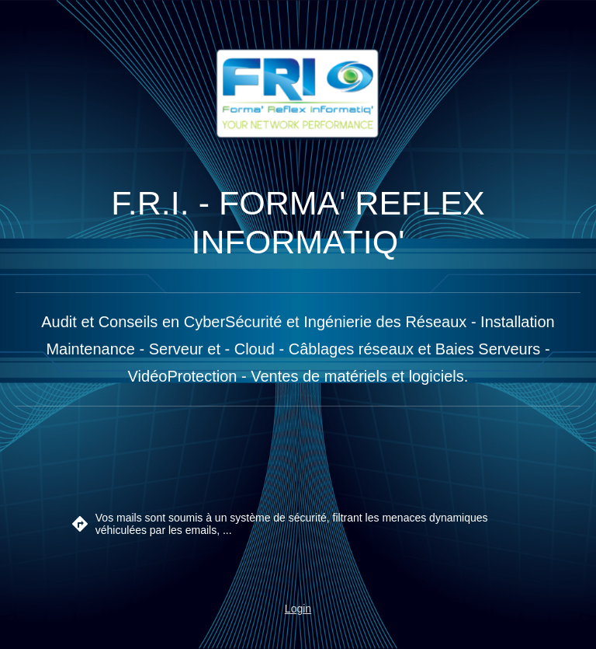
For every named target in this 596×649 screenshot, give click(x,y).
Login (298, 608)
